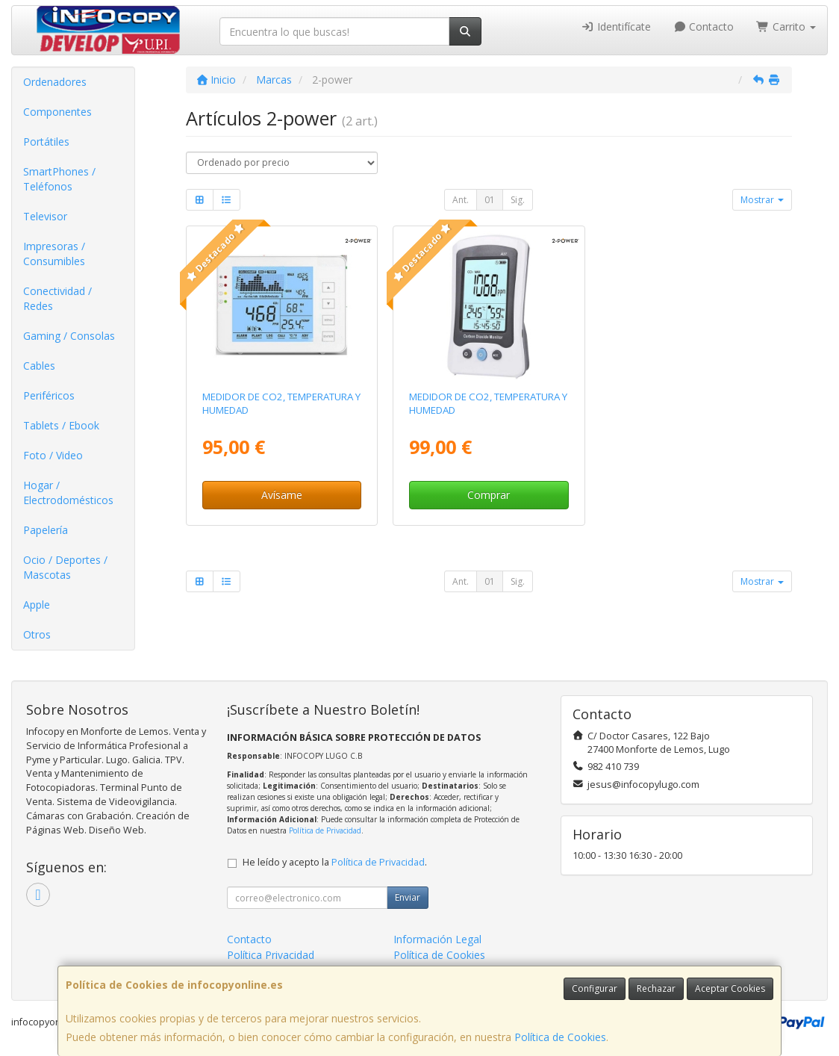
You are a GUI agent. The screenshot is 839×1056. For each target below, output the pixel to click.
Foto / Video (53, 455)
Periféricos (49, 395)
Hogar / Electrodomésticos (68, 492)
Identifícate (616, 26)
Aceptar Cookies (730, 988)
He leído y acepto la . (335, 862)
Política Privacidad (270, 955)
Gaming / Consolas (69, 336)
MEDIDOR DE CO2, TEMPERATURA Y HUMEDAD (281, 403)
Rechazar (656, 988)
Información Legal (437, 939)
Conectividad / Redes (57, 298)
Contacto (703, 26)
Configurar (594, 988)
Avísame (281, 495)
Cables (39, 365)
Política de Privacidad (325, 830)
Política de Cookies (560, 1037)
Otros (37, 634)
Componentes (57, 112)
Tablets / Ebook (61, 425)
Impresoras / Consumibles (54, 253)
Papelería (45, 530)
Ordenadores (55, 82)
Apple (36, 604)
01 (489, 199)
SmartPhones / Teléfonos (59, 178)
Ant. (460, 199)
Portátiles (46, 141)
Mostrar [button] (762, 199)
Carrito (786, 26)
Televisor (45, 216)
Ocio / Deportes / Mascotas (65, 567)
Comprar (488, 495)
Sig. (518, 199)
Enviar (407, 897)
